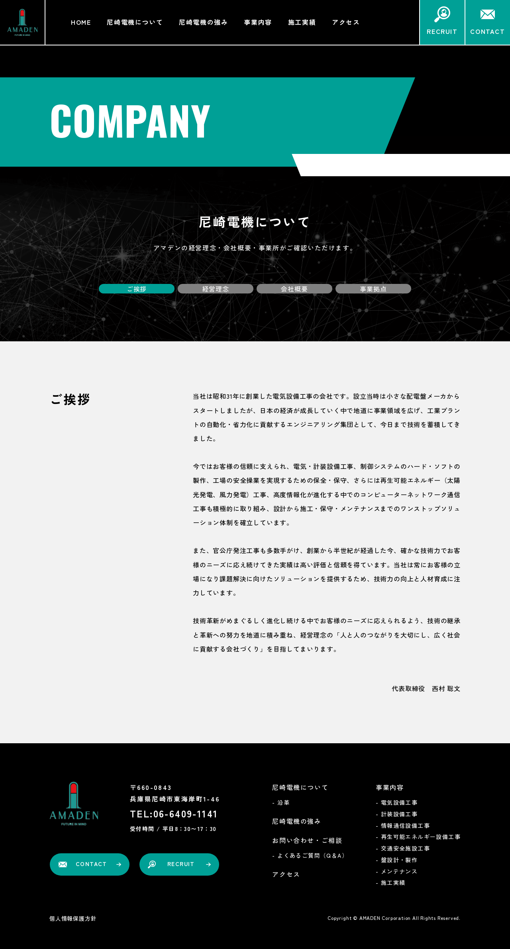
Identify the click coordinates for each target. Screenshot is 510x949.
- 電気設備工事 (397, 802)
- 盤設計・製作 (397, 860)
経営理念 (215, 288)
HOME (81, 22)
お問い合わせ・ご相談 (307, 840)
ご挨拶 (137, 288)
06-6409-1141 (185, 813)
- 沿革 (281, 802)
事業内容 (258, 22)
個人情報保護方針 (72, 918)
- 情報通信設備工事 (403, 825)
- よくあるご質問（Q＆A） (310, 855)
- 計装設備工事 (397, 814)
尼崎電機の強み (203, 22)
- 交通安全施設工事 (403, 848)
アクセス (346, 22)
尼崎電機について (135, 22)
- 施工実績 (390, 882)
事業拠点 (373, 288)
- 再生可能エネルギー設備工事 (418, 837)
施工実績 (302, 22)
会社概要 (294, 288)
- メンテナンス (397, 871)
